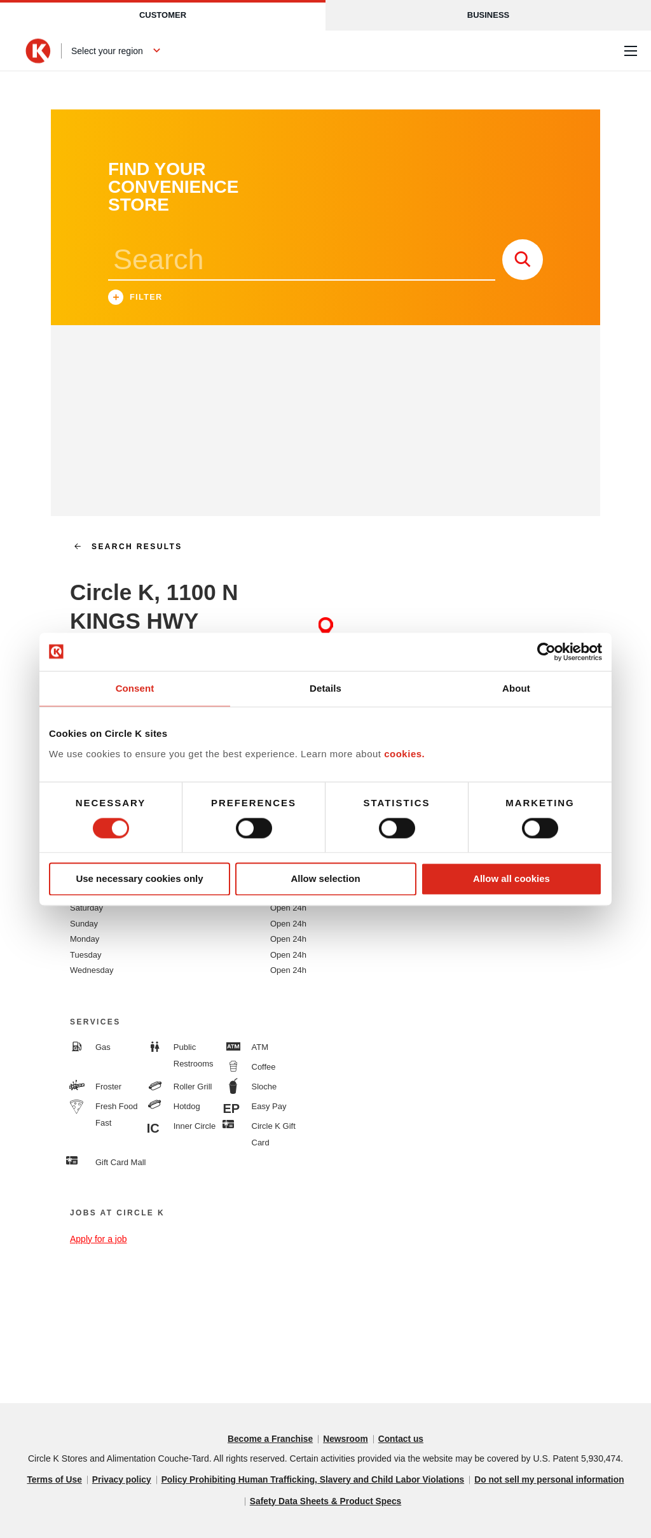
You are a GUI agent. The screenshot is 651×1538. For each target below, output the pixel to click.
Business (488, 15)
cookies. (404, 753)
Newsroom (346, 1439)
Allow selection (325, 879)
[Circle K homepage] (38, 51)
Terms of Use (51, 1480)
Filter (135, 299)
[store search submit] (522, 259)
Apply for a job (98, 1239)
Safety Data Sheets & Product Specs (325, 1502)
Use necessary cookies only (139, 879)
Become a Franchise (269, 1439)
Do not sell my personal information (552, 1480)
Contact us (402, 1439)
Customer (162, 15)
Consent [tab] (135, 688)
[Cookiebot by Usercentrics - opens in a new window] (546, 651)
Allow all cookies (511, 879)
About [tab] (516, 688)
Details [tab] (325, 688)
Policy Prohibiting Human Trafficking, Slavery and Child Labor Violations (313, 1480)
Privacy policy (119, 1480)
